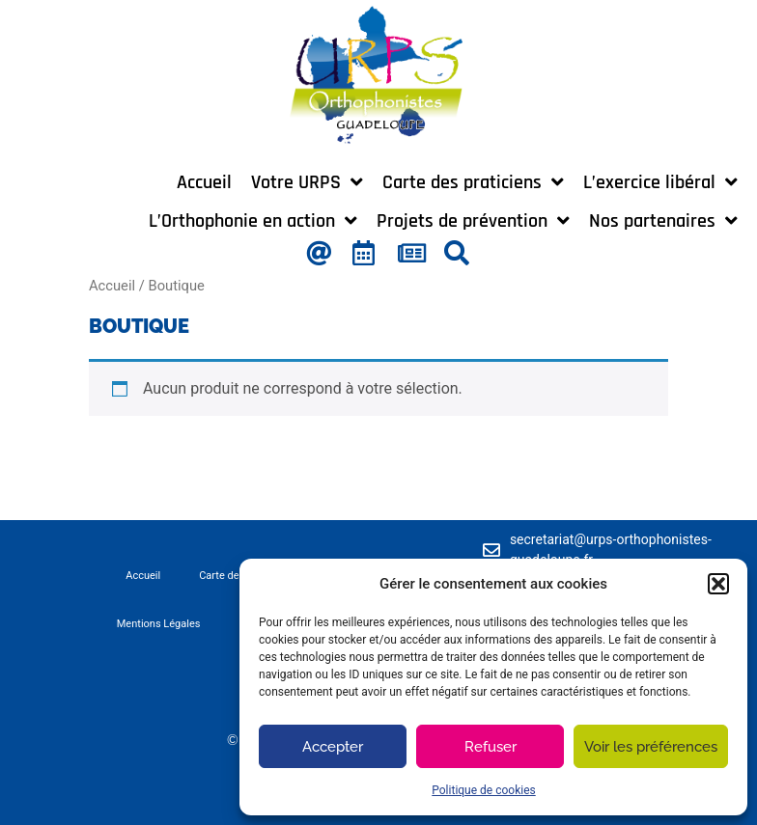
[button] (718, 583)
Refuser (490, 747)
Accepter (332, 747)
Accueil (112, 285)
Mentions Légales (159, 624)
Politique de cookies (483, 790)
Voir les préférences (650, 747)
